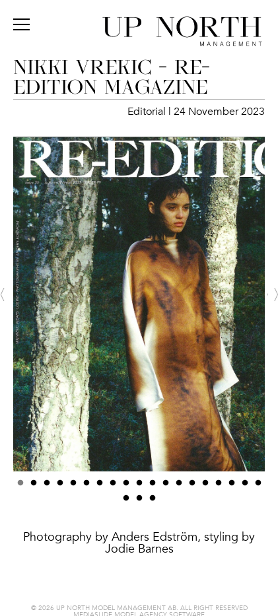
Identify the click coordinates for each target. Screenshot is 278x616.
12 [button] (165, 486)
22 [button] (152, 501)
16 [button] (218, 486)
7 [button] (99, 486)
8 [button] (113, 486)
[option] (139, 353)
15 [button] (205, 486)
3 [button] (46, 486)
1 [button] (20, 486)
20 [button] (126, 501)
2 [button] (33, 486)
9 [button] (126, 486)
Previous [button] (5, 294)
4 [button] (60, 486)
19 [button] (258, 486)
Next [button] (272, 294)
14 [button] (192, 486)
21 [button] (139, 501)
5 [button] (73, 486)
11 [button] (152, 486)
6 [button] (86, 486)
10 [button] (139, 486)
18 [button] (245, 486)
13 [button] (179, 486)
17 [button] (231, 486)
